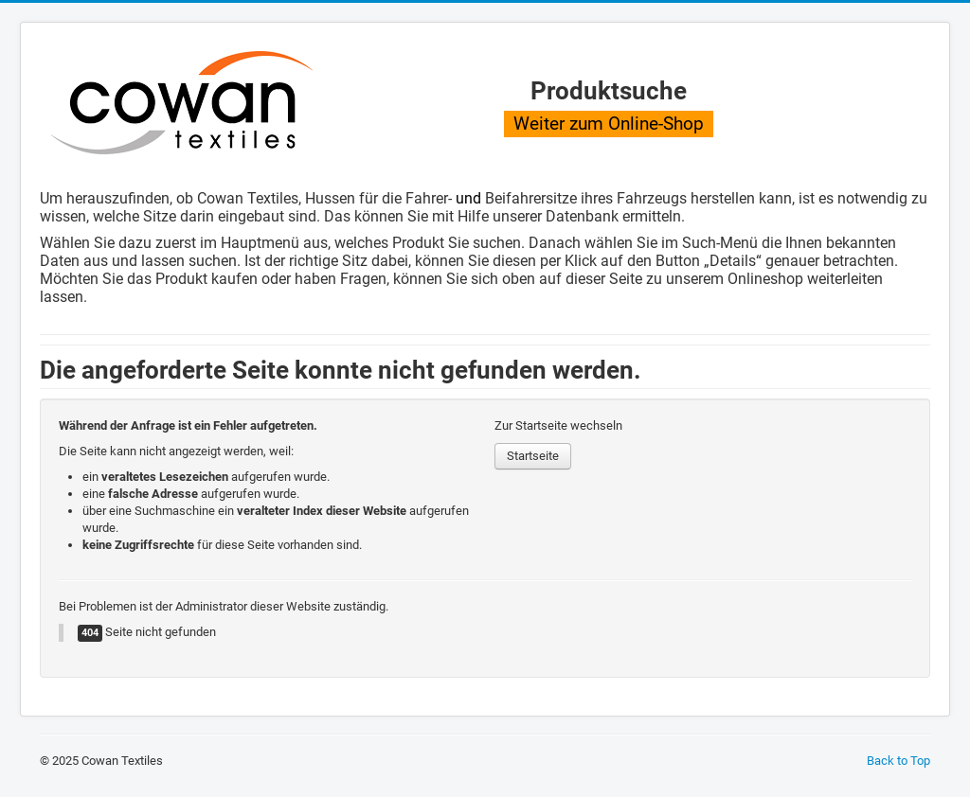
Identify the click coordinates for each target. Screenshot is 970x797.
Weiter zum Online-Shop (608, 124)
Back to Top (898, 760)
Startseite (533, 456)
